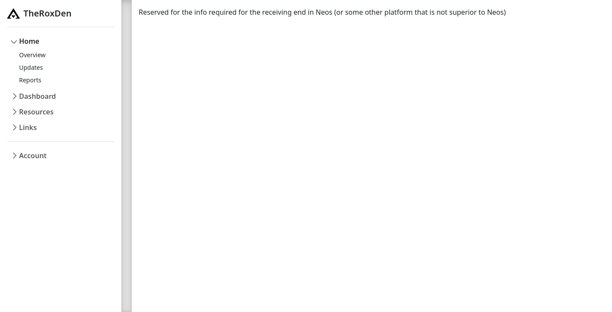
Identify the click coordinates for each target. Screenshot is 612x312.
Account (33, 155)
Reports (30, 80)
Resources (36, 112)
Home (29, 41)
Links (28, 127)
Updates (31, 67)
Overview (32, 55)
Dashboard (37, 96)
